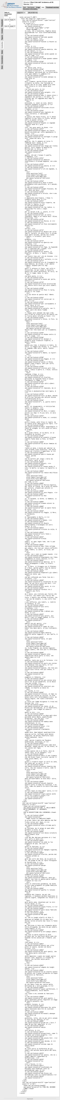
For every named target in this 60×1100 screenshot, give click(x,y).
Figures (2, 37)
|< (21, 12)
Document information (30, 9)
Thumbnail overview (52, 7)
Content (2, 30)
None (2, 67)
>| (36, 12)
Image (38, 7)
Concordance (2, 59)
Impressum (30, 1098)
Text (24, 7)
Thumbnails (2, 23)
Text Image (31, 7)
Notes (2, 52)
